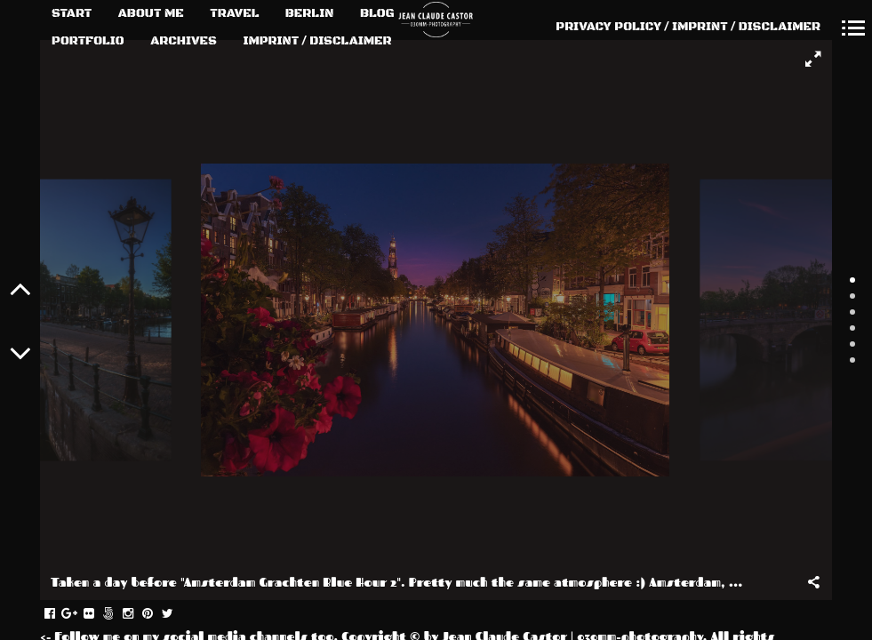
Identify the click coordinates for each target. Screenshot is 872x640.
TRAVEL (234, 13)
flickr (98, 614)
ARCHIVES (183, 41)
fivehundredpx (117, 614)
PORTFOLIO (88, 41)
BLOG (377, 13)
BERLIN (309, 13)
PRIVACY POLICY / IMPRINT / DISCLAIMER (688, 27)
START (72, 13)
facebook (59, 614)
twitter (176, 614)
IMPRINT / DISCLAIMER (317, 41)
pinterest (156, 614)
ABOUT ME (151, 13)
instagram (137, 614)
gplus (78, 614)
